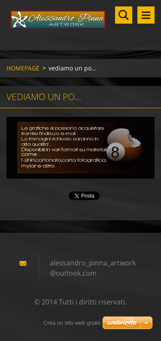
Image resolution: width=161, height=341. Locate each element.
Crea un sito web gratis (71, 323)
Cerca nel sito (123, 15)
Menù (146, 15)
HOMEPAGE (22, 68)
